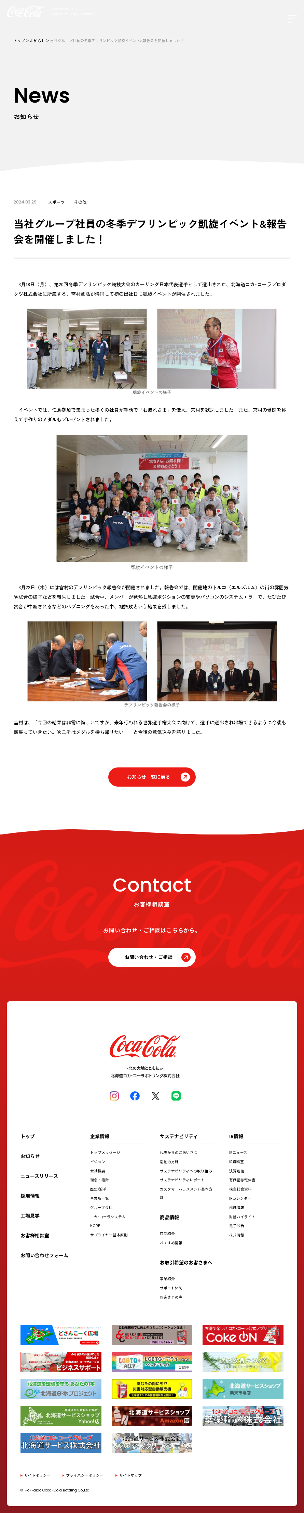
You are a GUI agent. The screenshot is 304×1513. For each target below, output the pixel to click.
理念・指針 (99, 1179)
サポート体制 (171, 1287)
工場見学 (30, 1215)
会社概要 (97, 1170)
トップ (19, 40)
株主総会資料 (240, 1189)
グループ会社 (101, 1207)
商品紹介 (167, 1233)
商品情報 (169, 1217)
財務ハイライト (242, 1216)
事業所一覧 (99, 1198)
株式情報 (236, 1234)
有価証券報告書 (242, 1179)
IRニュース (238, 1152)
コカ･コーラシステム (108, 1216)
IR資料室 (236, 1161)
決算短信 (236, 1170)
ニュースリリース (39, 1175)
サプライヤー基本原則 (109, 1234)
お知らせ (37, 40)
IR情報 (236, 1136)
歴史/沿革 (98, 1189)
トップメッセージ (105, 1152)
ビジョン (97, 1161)
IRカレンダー (240, 1198)
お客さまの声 (171, 1297)
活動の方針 (169, 1161)
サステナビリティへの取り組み (186, 1170)
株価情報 (236, 1207)
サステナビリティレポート (182, 1179)
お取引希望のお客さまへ (186, 1262)
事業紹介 (167, 1278)
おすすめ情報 (171, 1242)
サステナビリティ (179, 1136)
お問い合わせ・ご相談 (148, 956)
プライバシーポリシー (84, 1475)
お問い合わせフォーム (44, 1255)
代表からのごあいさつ (178, 1152)
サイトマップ (130, 1475)
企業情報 (99, 1136)
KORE (95, 1225)
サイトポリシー (37, 1475)
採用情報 (30, 1195)
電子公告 (236, 1225)
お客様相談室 (34, 1235)
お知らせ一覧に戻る (148, 776)
